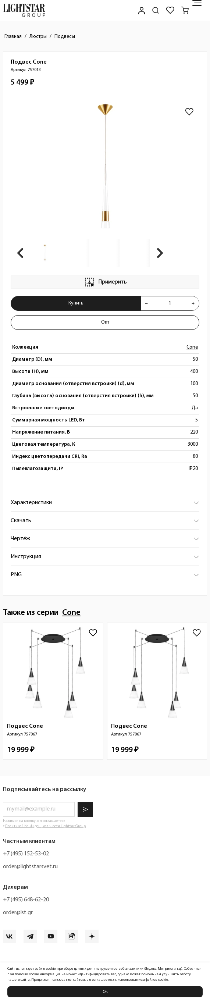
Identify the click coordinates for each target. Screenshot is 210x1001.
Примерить (105, 282)
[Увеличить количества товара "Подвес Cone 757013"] (193, 303)
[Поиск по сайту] (155, 10)
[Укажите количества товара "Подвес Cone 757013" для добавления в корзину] (169, 303)
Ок (105, 992)
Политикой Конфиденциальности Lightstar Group (45, 826)
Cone (192, 347)
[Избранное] (170, 10)
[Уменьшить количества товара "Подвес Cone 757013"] (146, 303)
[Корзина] (185, 10)
